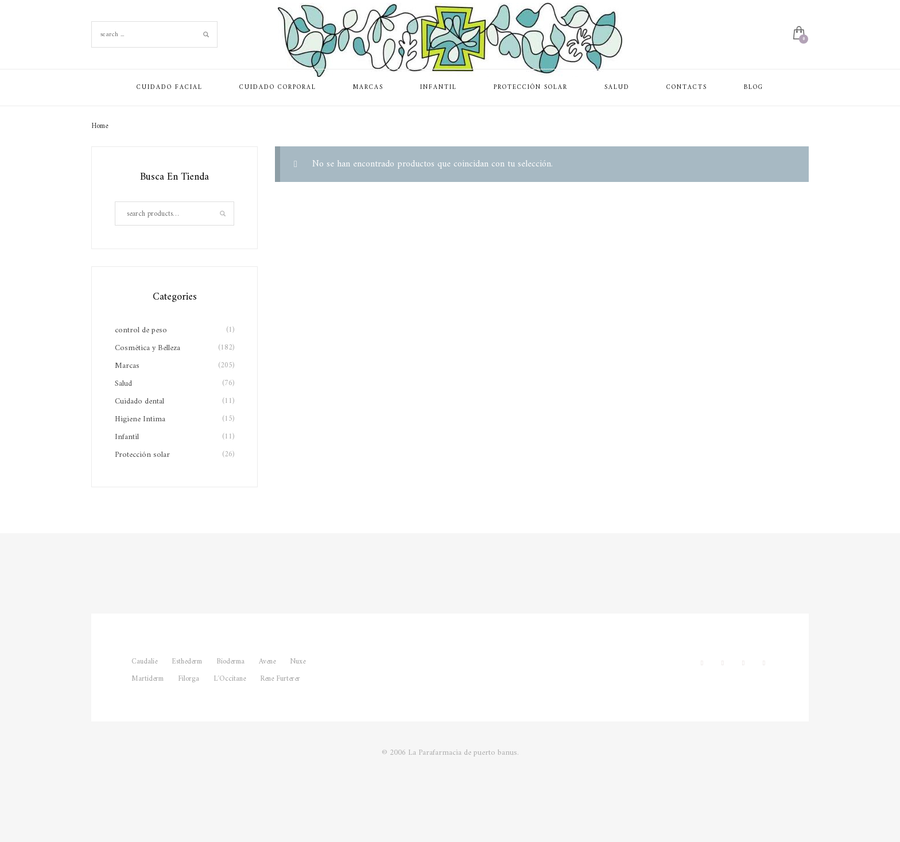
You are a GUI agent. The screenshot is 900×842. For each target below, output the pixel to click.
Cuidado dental (139, 401)
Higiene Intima (140, 419)
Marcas (127, 366)
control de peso (141, 330)
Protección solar (142, 455)
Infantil (127, 437)
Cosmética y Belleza (147, 348)
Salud (123, 384)
